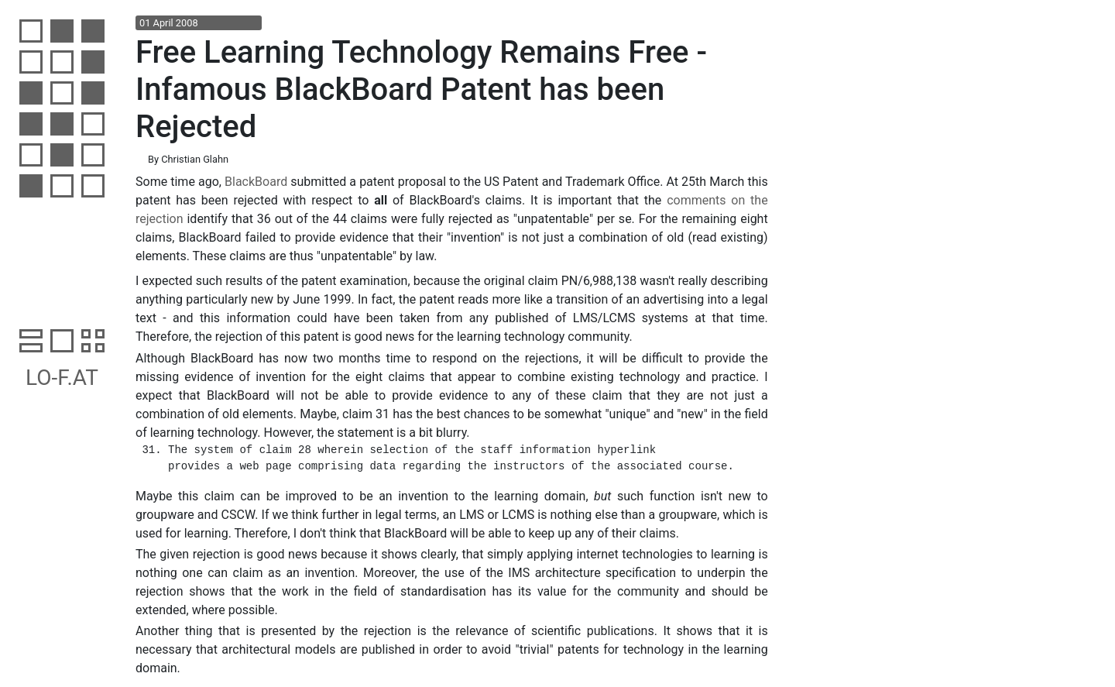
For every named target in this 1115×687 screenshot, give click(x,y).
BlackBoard (256, 181)
